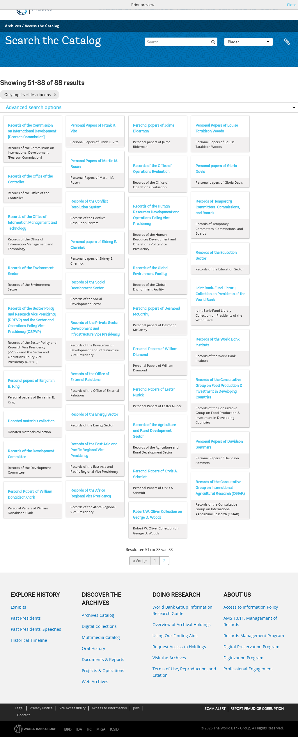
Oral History (93, 648)
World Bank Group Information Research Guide (182, 610)
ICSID (114, 729)
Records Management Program (254, 635)
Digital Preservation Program (251, 646)
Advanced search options (33, 107)
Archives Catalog (98, 615)
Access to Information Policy (251, 607)
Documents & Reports (103, 659)
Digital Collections (99, 626)
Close (291, 4)
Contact (23, 715)
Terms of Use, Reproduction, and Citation (184, 672)
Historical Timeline (29, 640)
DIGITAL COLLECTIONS (154, 9)
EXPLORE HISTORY (115, 9)
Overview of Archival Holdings (181, 624)
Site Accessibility (72, 708)
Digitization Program (243, 657)
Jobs (136, 708)
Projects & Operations (103, 670)
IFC (89, 729)
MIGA (100, 729)
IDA (79, 729)
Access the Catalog (42, 25)
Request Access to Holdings (179, 646)
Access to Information (109, 708)
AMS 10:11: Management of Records (250, 621)
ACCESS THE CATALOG (196, 9)
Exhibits (18, 607)
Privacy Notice (41, 708)
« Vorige (140, 560)
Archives (13, 25)
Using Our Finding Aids (175, 635)
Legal (19, 708)
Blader (248, 42)
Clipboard (287, 42)
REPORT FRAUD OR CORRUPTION (257, 708)
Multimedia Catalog (101, 637)
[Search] (181, 42)
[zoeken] (213, 42)
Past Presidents (26, 618)
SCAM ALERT (215, 708)
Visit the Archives (169, 657)
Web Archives (95, 681)
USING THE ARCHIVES (237, 9)
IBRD (68, 729)
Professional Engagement (248, 669)
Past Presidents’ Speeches (36, 629)
